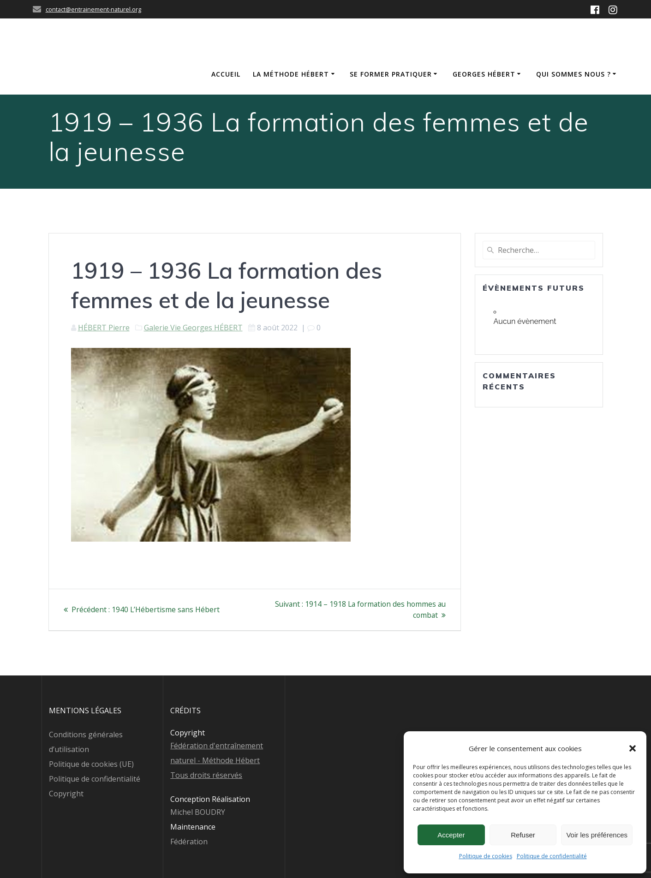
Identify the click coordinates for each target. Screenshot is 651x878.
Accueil (225, 74)
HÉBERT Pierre (104, 328)
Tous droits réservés (206, 775)
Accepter (451, 835)
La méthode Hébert (291, 74)
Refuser (523, 835)
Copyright (66, 793)
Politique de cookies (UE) (91, 764)
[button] (632, 748)
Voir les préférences (596, 835)
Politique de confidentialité (552, 856)
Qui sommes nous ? (573, 74)
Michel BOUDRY (197, 812)
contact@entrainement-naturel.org (93, 9)
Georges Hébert (484, 74)
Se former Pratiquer (391, 74)
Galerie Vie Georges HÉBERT (193, 328)
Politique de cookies (485, 856)
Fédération (189, 841)
